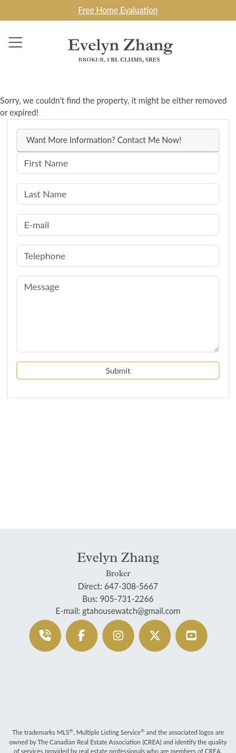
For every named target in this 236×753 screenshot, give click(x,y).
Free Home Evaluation (118, 10)
